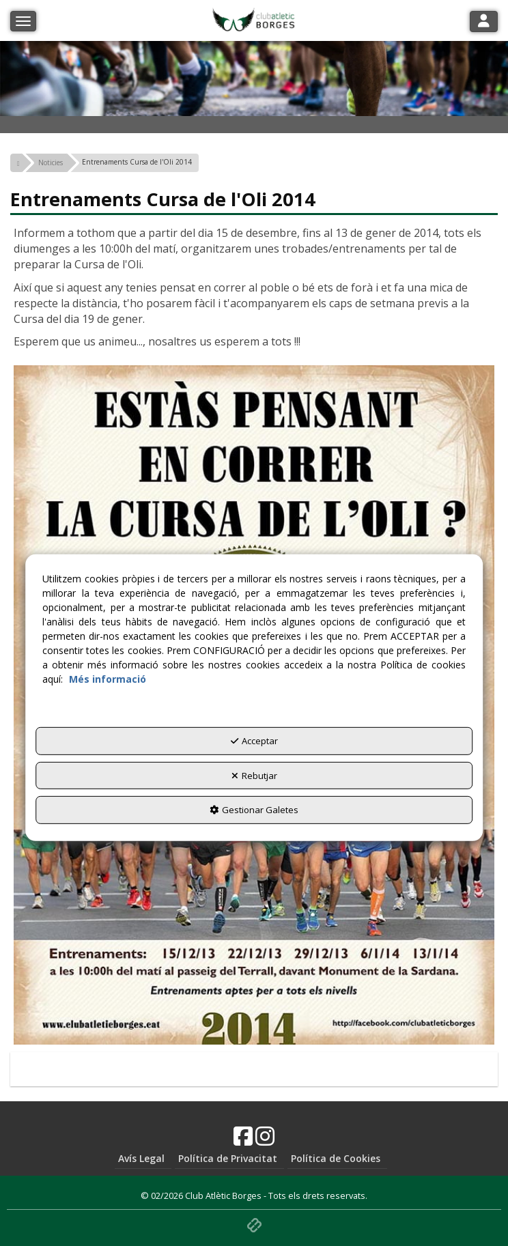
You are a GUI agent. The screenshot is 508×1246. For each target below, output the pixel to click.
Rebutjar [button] (254, 775)
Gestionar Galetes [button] (254, 810)
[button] (16, 163)
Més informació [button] (107, 678)
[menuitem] (143, 1158)
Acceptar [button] (254, 741)
